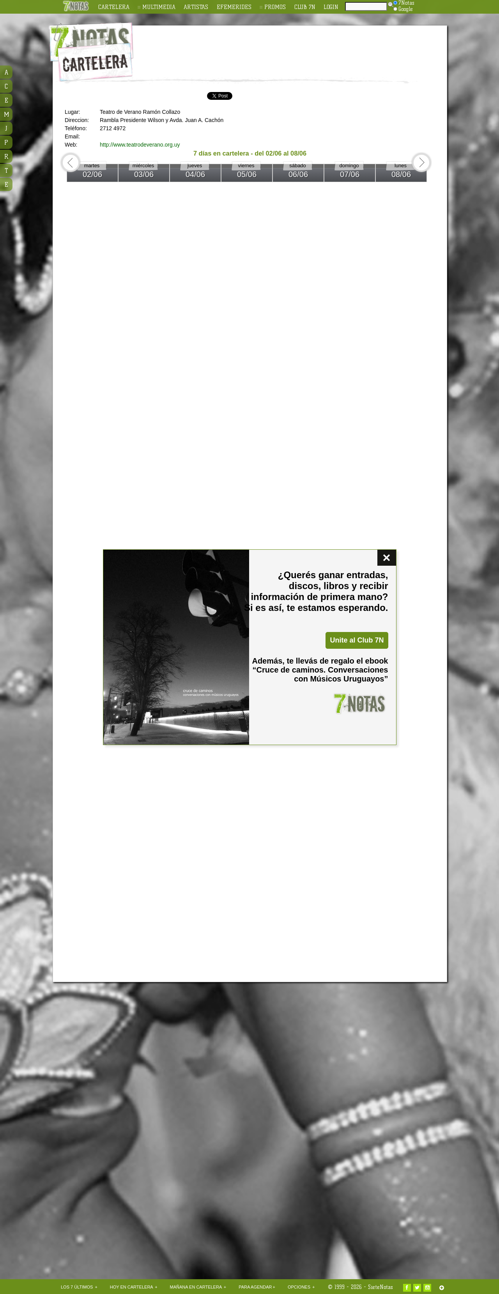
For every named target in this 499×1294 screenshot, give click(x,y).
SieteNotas (380, 1287)
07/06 (349, 174)
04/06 (195, 174)
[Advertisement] (300, 47)
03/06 (144, 174)
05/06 (247, 174)
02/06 (92, 174)
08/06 (401, 174)
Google (403, 9)
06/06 (298, 174)
